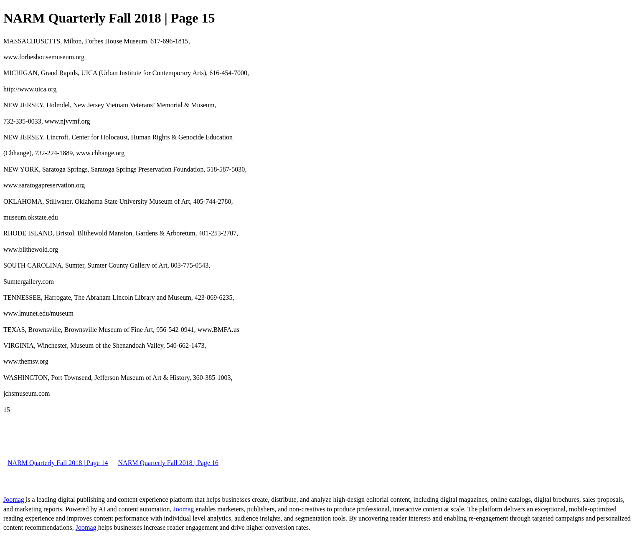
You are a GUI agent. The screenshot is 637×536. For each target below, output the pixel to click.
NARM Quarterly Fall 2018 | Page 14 (58, 462)
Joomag (14, 499)
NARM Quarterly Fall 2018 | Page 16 (168, 462)
